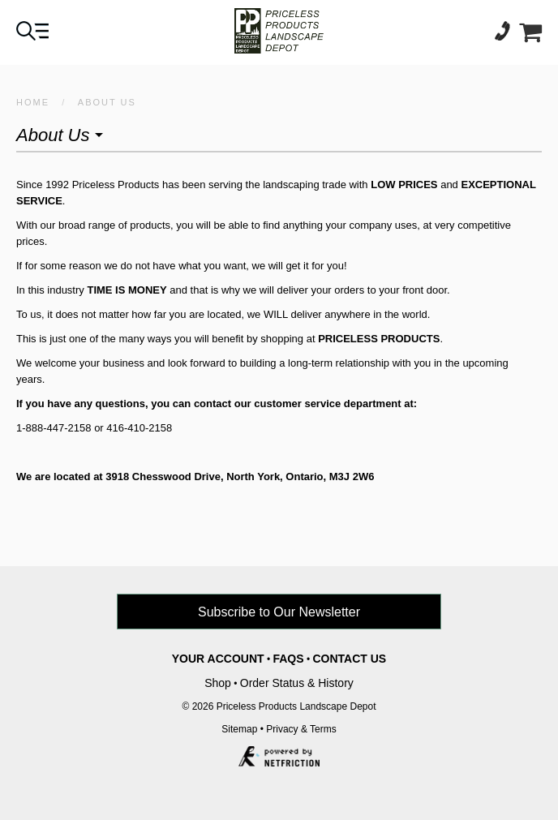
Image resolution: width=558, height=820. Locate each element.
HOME (32, 102)
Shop (217, 682)
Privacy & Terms (301, 729)
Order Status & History (297, 682)
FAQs (288, 658)
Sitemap (239, 729)
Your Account (218, 658)
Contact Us (349, 658)
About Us (107, 102)
